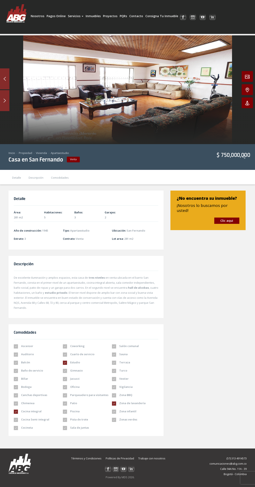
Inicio (12, 153)
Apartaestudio (60, 153)
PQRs (123, 16)
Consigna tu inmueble (161, 16)
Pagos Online (56, 16)
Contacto (136, 16)
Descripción (36, 177)
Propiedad (25, 153)
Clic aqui (226, 220)
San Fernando (136, 230)
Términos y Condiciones (86, 458)
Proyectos (110, 16)
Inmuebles (93, 16)
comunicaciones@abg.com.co (228, 463)
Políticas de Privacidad (120, 458)
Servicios (75, 16)
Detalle (16, 177)
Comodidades (60, 177)
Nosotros (37, 16)
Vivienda (41, 153)
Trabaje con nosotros (151, 458)
